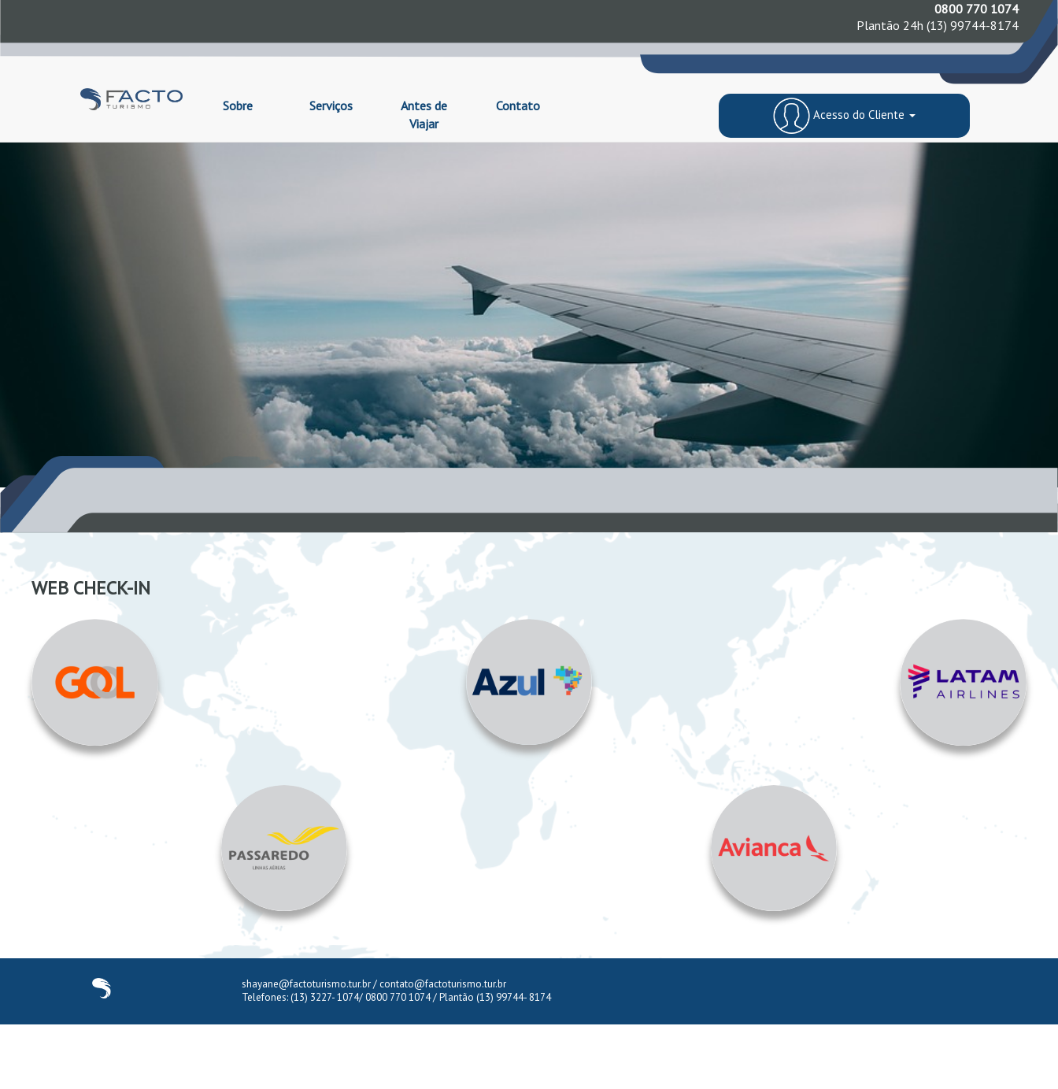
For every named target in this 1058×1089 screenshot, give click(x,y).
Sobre (238, 105)
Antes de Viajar (424, 114)
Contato (518, 105)
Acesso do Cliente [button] (844, 114)
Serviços (331, 105)
